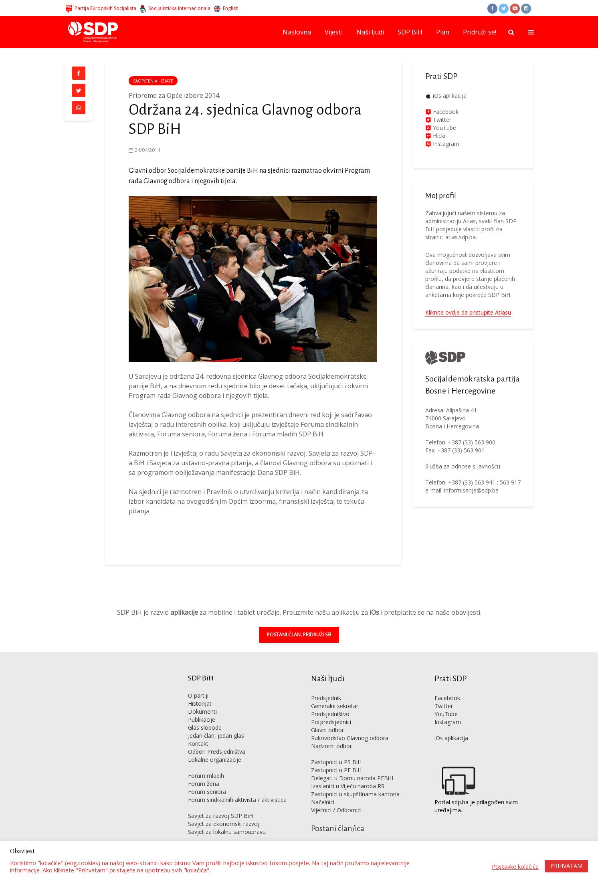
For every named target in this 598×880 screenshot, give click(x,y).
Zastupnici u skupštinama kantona (355, 782)
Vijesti (334, 32)
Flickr (438, 135)
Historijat (200, 691)
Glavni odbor (327, 718)
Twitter (443, 694)
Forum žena (203, 771)
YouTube (444, 127)
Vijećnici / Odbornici (336, 798)
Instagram (445, 143)
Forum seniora (207, 779)
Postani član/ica (337, 816)
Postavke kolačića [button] (515, 866)
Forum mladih (206, 763)
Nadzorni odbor (331, 734)
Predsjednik (326, 686)
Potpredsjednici (331, 710)
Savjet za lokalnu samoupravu (227, 819)
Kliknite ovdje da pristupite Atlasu (468, 312)
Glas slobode (205, 715)
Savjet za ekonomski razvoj (223, 811)
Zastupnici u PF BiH (336, 758)
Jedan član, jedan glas (216, 723)
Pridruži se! (479, 32)
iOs (374, 600)
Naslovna (297, 32)
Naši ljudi (370, 32)
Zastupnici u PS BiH (336, 750)
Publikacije (201, 707)
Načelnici (322, 790)
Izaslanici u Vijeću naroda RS (347, 774)
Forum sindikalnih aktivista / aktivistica (237, 787)
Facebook (445, 111)
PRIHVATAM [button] (566, 866)
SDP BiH (410, 32)
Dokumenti (202, 699)
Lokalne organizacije (214, 747)
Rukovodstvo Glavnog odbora (349, 726)
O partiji (198, 683)
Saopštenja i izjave (153, 81)
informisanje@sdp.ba (471, 490)
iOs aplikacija (450, 95)
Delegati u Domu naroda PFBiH (352, 766)
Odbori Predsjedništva (216, 739)
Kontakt (198, 731)
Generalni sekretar (334, 694)
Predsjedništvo (330, 702)
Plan (442, 32)
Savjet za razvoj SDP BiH (220, 803)
